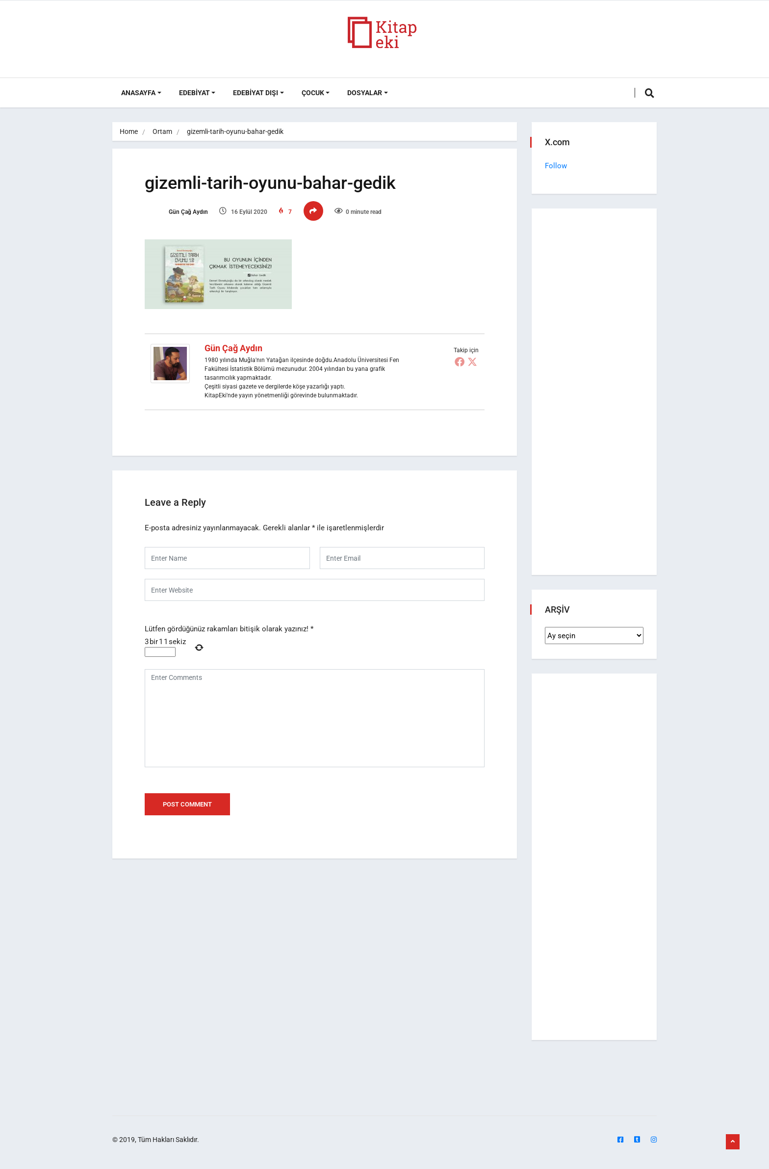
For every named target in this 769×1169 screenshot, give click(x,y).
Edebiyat (194, 93)
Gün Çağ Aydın (183, 214)
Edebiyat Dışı (255, 93)
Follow (557, 165)
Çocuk (313, 93)
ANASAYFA (138, 93)
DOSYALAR (364, 93)
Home (129, 131)
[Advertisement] (594, 394)
